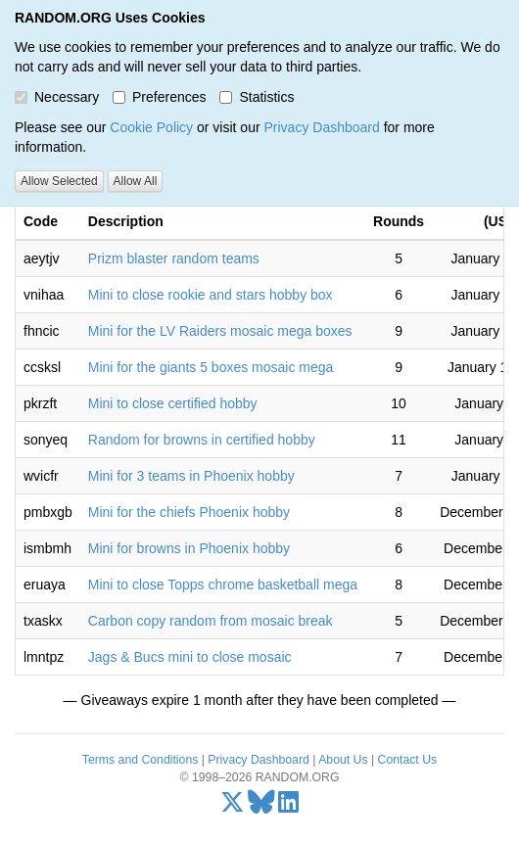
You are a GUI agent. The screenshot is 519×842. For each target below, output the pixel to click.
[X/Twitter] (232, 807)
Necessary (57, 97)
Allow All (136, 181)
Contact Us (408, 760)
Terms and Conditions (140, 760)
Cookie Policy (151, 127)
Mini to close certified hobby (173, 403)
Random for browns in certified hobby (201, 439)
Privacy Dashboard (321, 127)
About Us (342, 760)
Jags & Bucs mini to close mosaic (190, 657)
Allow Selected (59, 181)
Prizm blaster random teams (174, 258)
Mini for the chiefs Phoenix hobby (189, 512)
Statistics (256, 97)
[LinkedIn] (288, 807)
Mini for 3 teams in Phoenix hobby (191, 476)
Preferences (159, 97)
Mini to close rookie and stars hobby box (210, 295)
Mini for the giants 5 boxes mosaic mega (211, 367)
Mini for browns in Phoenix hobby (189, 548)
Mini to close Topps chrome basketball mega (222, 584)
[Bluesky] (261, 807)
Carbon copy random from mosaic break (210, 621)
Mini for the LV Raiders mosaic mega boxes (220, 331)
